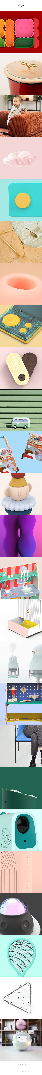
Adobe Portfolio (24, 1071)
